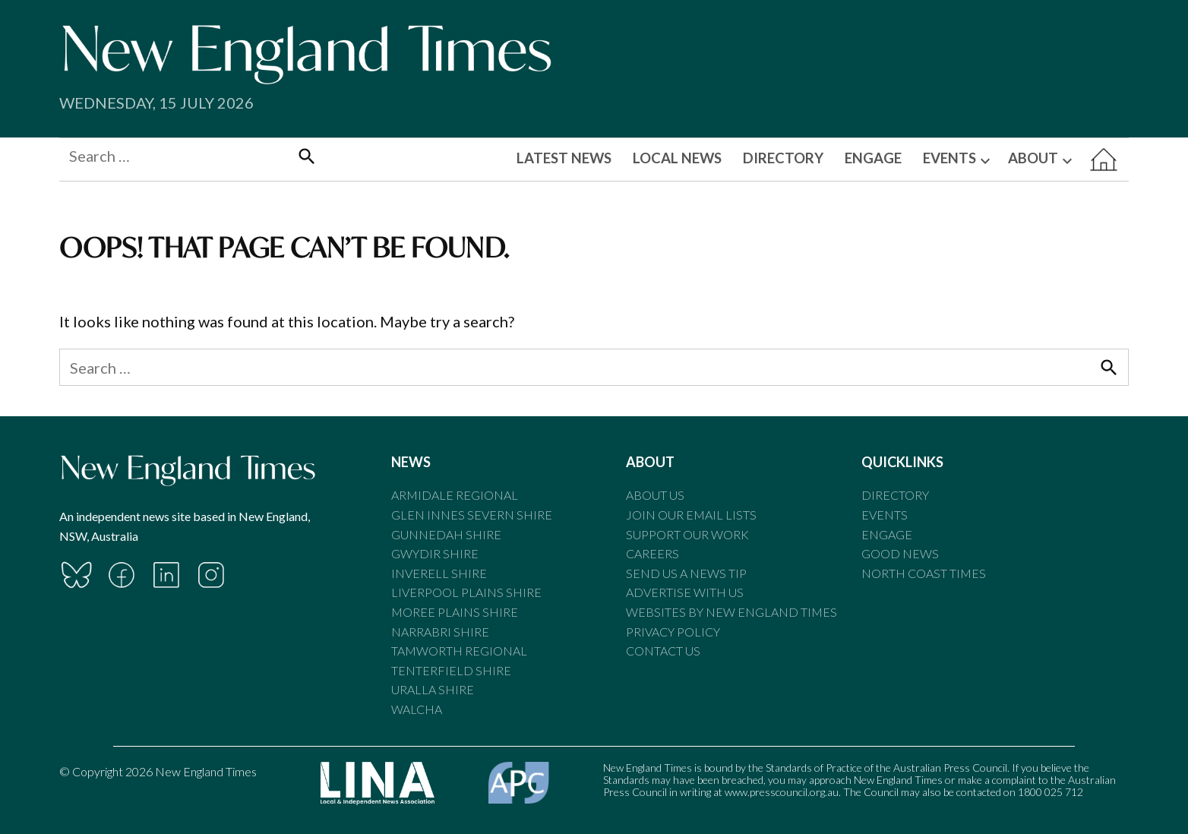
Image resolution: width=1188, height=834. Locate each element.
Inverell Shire (439, 573)
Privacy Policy (673, 631)
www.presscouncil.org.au (782, 791)
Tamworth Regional (459, 650)
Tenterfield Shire (451, 670)
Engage (886, 534)
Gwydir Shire (435, 553)
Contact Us (663, 650)
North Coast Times (923, 573)
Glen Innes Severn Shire (471, 514)
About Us (655, 495)
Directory (895, 495)
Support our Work (687, 534)
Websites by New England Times (731, 612)
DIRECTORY (783, 158)
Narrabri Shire (440, 631)
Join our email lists (691, 514)
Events (884, 514)
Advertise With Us (685, 592)
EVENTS (949, 158)
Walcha (416, 709)
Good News (900, 553)
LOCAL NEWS (677, 158)
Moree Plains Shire (454, 612)
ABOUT (1033, 158)
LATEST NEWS (564, 158)
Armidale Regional (454, 495)
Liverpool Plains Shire (466, 592)
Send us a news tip (686, 573)
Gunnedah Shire (446, 534)
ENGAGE (873, 158)
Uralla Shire (432, 689)
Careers (652, 553)
